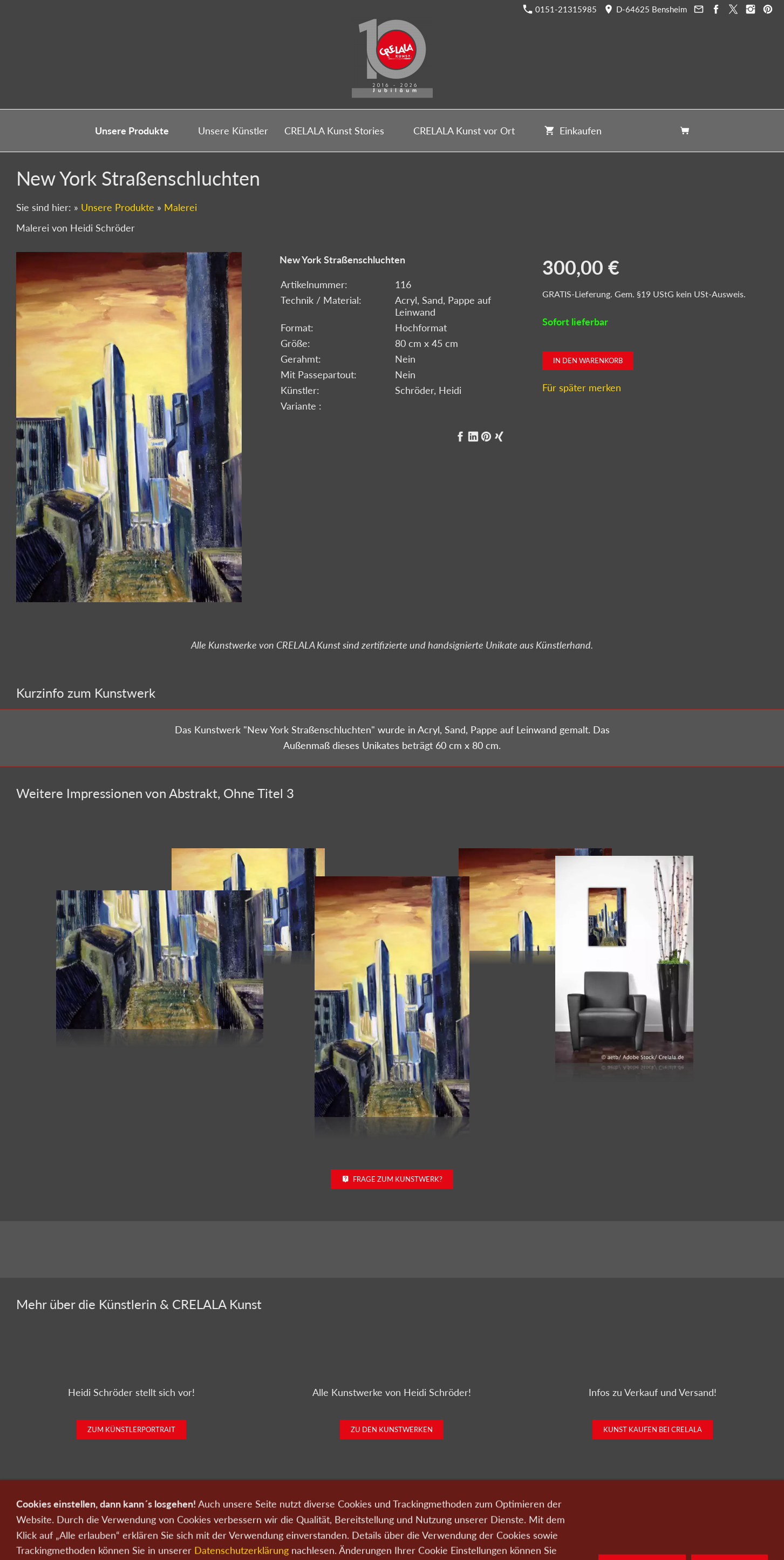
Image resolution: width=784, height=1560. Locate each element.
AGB (519, 1503)
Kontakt (325, 1503)
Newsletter (388, 1503)
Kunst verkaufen (277, 1503)
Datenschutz (436, 1503)
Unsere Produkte (117, 207)
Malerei (180, 207)
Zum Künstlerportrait (131, 1429)
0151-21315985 (560, 9)
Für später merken (581, 387)
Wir (354, 1503)
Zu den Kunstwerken (392, 1429)
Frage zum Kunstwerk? (392, 1179)
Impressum (483, 1503)
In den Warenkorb (588, 360)
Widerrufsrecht (560, 1503)
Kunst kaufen (220, 1503)
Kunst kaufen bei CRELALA (652, 1429)
